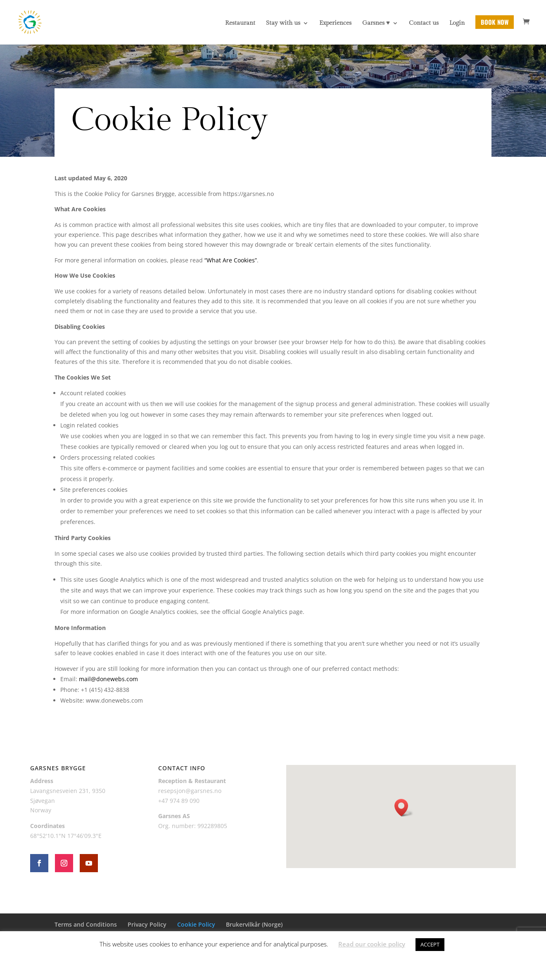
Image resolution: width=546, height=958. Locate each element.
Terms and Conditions (86, 924)
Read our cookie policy (371, 944)
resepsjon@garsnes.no (189, 791)
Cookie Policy (196, 924)
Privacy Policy (147, 924)
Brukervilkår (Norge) (254, 924)
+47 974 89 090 (178, 801)
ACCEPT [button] (429, 944)
